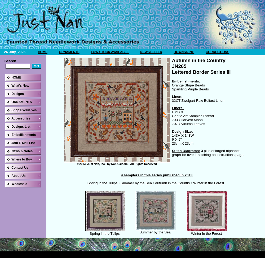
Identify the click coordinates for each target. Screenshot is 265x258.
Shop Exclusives (24, 110)
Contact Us (19, 167)
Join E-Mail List (23, 143)
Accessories (20, 118)
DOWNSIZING (184, 52)
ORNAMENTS (69, 52)
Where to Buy (21, 159)
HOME (42, 52)
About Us (18, 176)
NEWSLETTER (151, 52)
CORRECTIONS (217, 52)
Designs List (20, 126)
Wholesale (19, 184)
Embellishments (23, 135)
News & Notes (22, 151)
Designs (17, 94)
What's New (20, 85)
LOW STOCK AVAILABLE (110, 52)
